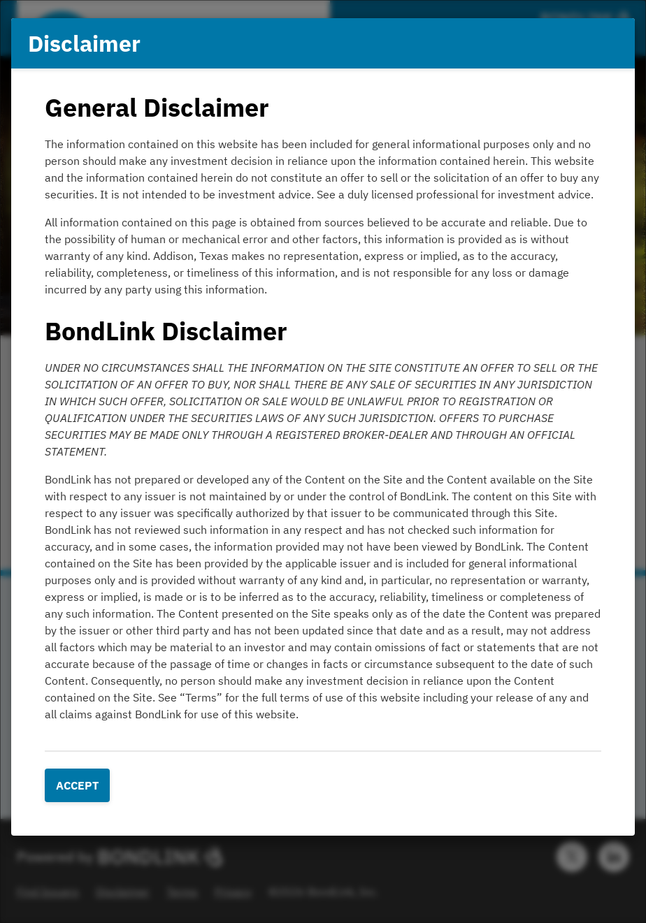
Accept (77, 785)
